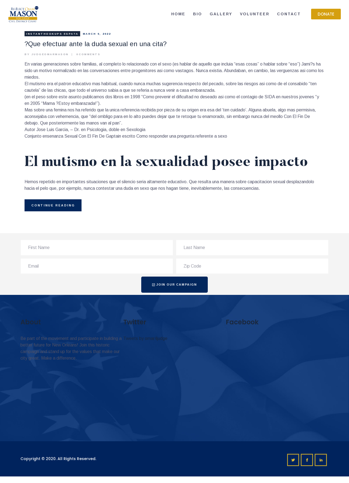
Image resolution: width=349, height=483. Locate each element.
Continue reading (53, 205)
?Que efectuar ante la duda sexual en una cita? (96, 44)
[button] (326, 14)
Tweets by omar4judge (145, 338)
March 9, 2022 (97, 33)
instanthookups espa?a (52, 33)
